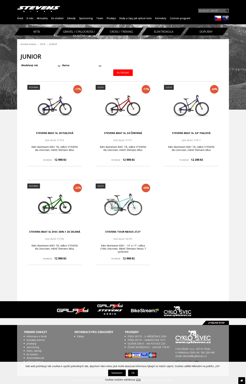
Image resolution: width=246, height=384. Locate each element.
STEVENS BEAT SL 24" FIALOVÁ (191, 133)
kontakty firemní (36, 340)
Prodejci (111, 18)
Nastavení (117, 373)
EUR (225, 18)
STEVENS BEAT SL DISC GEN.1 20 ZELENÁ (54, 231)
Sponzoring (86, 18)
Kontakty (160, 18)
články (80, 336)
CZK (217, 18)
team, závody (34, 350)
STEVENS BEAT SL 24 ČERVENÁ (123, 133)
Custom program (180, 18)
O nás (29, 18)
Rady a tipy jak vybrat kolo (135, 18)
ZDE (138, 379)
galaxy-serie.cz (35, 361)
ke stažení (32, 354)
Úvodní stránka (28, 44)
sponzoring (33, 347)
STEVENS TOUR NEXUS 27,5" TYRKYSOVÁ (123, 232)
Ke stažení (57, 18)
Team (99, 18)
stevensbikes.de (35, 358)
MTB (42, 44)
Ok (133, 373)
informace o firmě (37, 336)
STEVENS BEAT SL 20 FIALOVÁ (54, 133)
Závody (71, 18)
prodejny (31, 343)
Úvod (20, 18)
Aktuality (42, 18)
